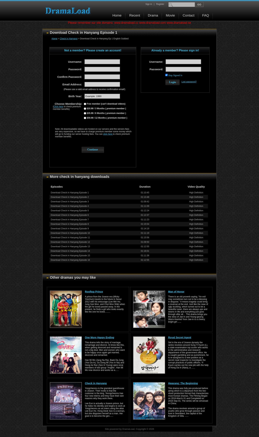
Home (117, 15)
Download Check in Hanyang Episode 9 (70, 228)
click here (108, 134)
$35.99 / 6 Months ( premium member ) (106, 113)
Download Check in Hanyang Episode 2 (70, 197)
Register (160, 4)
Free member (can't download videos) (105, 104)
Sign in (148, 4)
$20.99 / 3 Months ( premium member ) (106, 108)
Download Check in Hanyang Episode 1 (70, 192)
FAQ (205, 15)
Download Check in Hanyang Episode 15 (70, 255)
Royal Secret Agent (179, 337)
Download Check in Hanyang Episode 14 (70, 251)
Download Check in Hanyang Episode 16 (70, 260)
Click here (58, 106)
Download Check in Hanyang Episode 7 (70, 219)
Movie (170, 15)
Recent (134, 15)
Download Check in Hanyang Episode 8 (70, 224)
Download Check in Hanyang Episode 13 (70, 246)
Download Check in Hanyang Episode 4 (70, 206)
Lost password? (189, 81)
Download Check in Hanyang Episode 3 (70, 201)
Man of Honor (176, 291)
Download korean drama (68, 10)
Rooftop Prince (94, 291)
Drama (153, 15)
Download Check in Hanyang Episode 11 (70, 237)
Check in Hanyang (69, 38)
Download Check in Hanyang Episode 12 (70, 242)
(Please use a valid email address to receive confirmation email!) (94, 89)
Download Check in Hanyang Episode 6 (70, 215)
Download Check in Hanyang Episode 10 (70, 233)
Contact (188, 15)
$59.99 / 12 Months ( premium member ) (106, 118)
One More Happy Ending (99, 337)
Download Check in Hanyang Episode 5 (70, 210)
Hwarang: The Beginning (183, 383)
